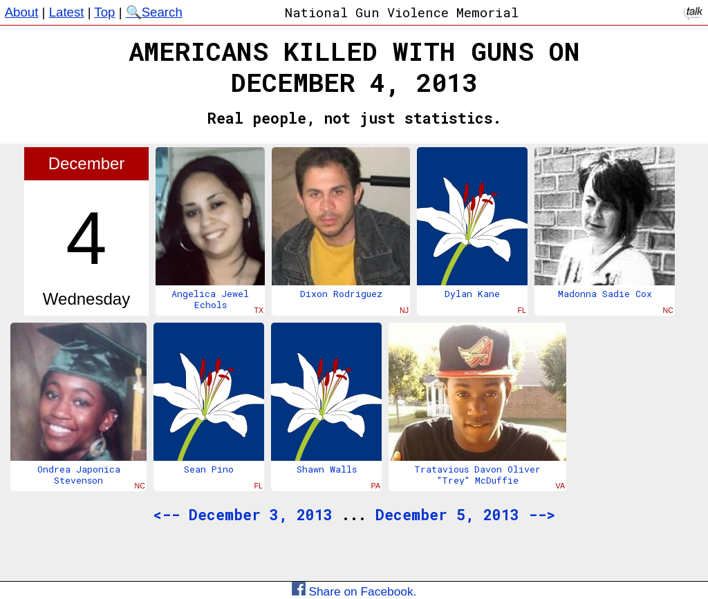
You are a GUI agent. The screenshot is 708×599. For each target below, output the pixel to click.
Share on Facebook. (354, 591)
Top (104, 12)
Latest (66, 12)
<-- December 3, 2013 (243, 514)
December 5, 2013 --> (465, 514)
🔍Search (154, 12)
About (22, 12)
